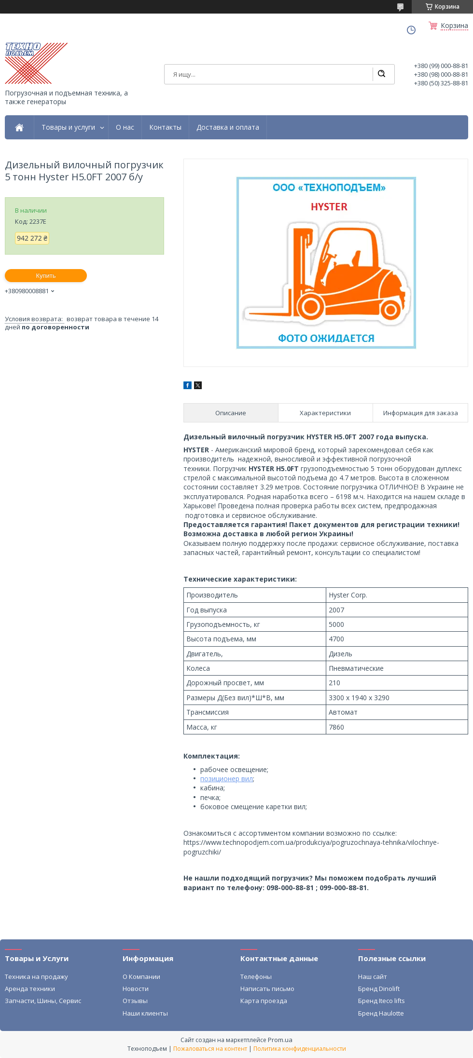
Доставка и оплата (227, 127)
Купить (46, 275)
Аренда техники (30, 988)
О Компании (141, 976)
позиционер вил (226, 778)
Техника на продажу (36, 976)
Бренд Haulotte (381, 1013)
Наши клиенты (145, 1013)
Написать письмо (267, 988)
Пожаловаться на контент (210, 1048)
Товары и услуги (68, 127)
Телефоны (256, 976)
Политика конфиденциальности (299, 1048)
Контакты (165, 127)
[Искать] (381, 74)
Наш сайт (372, 976)
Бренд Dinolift (379, 988)
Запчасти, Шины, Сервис (43, 1000)
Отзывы (135, 1000)
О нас (125, 127)
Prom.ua (280, 1039)
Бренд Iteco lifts (381, 1000)
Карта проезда (263, 1000)
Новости (136, 988)
